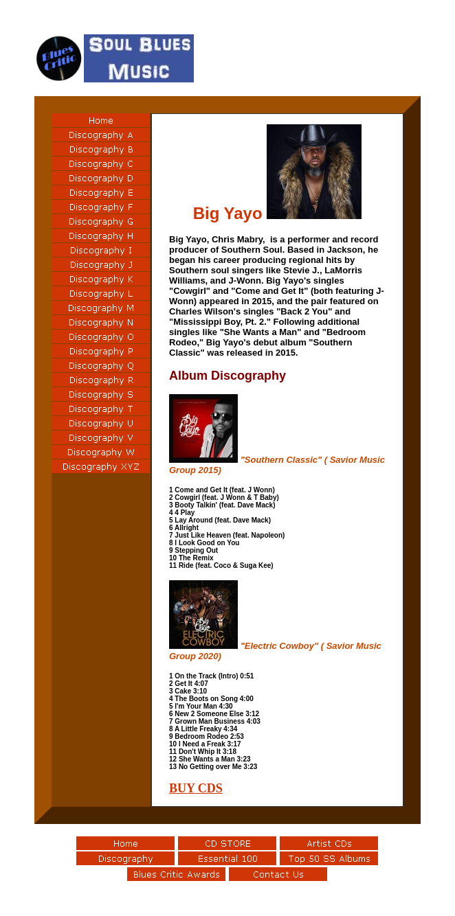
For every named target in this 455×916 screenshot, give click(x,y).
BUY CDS (196, 788)
